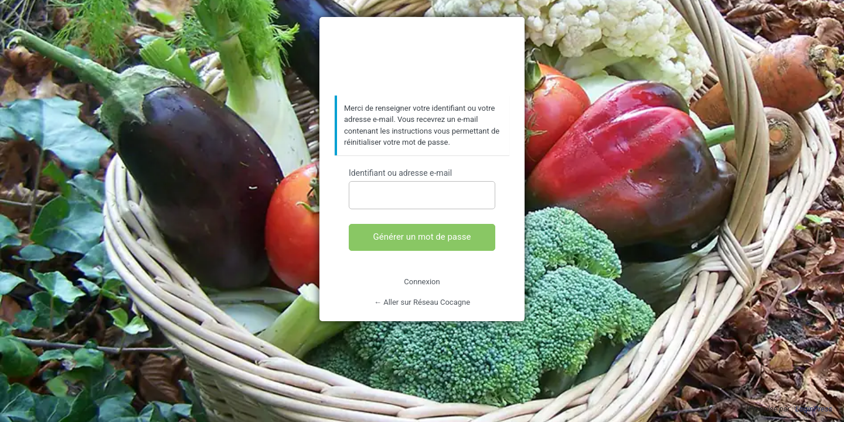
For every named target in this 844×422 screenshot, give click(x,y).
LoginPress (813, 408)
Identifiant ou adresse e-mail (400, 173)
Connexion (422, 281)
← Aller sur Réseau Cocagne (422, 302)
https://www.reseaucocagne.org (422, 56)
